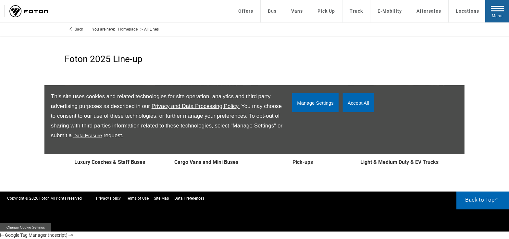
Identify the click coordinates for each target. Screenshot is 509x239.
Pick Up (326, 11)
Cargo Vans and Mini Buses (206, 162)
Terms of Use (137, 198)
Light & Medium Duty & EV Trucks (399, 162)
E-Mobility (390, 11)
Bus (272, 11)
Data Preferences (189, 198)
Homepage (128, 29)
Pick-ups (302, 162)
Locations (467, 11)
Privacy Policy (108, 198)
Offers (245, 11)
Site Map (161, 198)
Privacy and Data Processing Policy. (196, 106)
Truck (356, 11)
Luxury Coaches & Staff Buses (109, 162)
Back (79, 29)
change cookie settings (25, 227)
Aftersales (428, 11)
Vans (297, 11)
